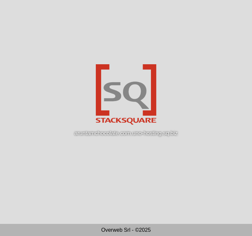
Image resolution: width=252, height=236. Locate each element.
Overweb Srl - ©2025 (126, 230)
